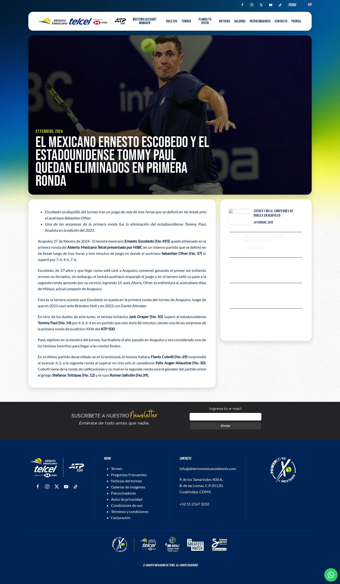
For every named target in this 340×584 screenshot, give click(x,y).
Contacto (281, 21)
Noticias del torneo (126, 481)
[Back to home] (82, 21)
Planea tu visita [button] (205, 21)
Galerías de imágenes (128, 487)
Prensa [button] (296, 21)
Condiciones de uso (127, 505)
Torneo (116, 468)
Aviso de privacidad (126, 499)
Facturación (120, 517)
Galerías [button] (240, 21)
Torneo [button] (186, 21)
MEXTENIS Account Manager (145, 21)
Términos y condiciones (130, 511)
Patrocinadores (260, 21)
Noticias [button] (224, 21)
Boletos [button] (171, 21)
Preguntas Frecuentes (129, 474)
